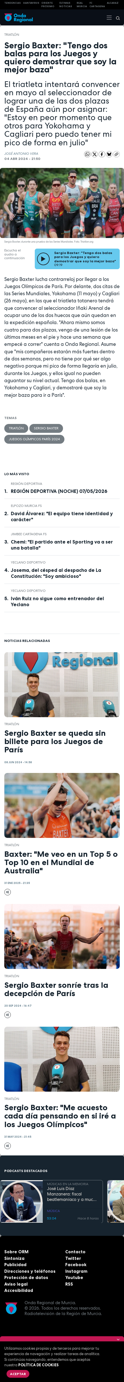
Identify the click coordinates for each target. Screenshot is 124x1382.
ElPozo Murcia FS (26, 505)
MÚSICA (53, 1211)
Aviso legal (16, 1284)
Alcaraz (113, 2)
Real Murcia (82, 4)
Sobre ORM (16, 1251)
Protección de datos (26, 1277)
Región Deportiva (26, 483)
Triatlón (11, 34)
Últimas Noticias (65, 4)
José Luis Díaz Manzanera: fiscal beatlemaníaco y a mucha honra (72, 1194)
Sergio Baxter (46, 428)
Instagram (76, 1271)
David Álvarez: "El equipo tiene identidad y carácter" (62, 516)
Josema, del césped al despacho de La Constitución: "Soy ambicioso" (56, 573)
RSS (69, 1284)
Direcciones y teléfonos (30, 1271)
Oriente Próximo (47, 4)
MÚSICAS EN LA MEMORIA (67, 1184)
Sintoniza (14, 1258)
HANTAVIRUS (31, 2)
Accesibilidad (18, 1290)
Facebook (75, 1264)
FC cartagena (97, 4)
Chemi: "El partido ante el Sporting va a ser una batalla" (62, 545)
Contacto (75, 1251)
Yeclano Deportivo (28, 562)
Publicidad (15, 1264)
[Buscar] (116, 17)
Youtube (74, 1277)
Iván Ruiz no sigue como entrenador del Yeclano (57, 601)
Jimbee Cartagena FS (29, 534)
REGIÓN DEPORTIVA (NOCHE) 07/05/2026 (59, 491)
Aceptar (18, 1374)
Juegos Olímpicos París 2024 (34, 439)
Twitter (73, 1258)
